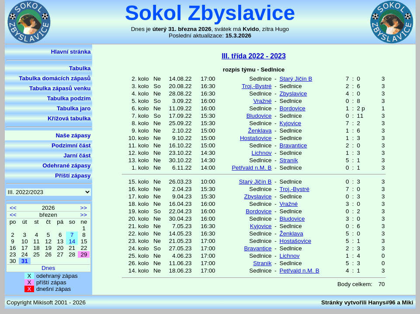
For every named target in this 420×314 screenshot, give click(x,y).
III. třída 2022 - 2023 (254, 56)
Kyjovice (291, 123)
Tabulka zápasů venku (60, 88)
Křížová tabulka (69, 118)
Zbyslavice (293, 93)
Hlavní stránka (70, 51)
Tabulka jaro (74, 108)
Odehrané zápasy (66, 165)
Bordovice (292, 108)
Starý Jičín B (296, 78)
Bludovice (259, 116)
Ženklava (259, 130)
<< (13, 208)
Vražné (262, 101)
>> (83, 208)
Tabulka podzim (69, 98)
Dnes (48, 268)
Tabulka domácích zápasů (54, 78)
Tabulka (79, 68)
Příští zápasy (73, 175)
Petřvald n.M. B (251, 167)
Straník (289, 160)
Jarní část (76, 155)
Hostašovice (256, 138)
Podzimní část (71, 145)
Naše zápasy (73, 135)
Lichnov (262, 153)
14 (72, 241)
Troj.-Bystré (256, 86)
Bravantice (293, 145)
